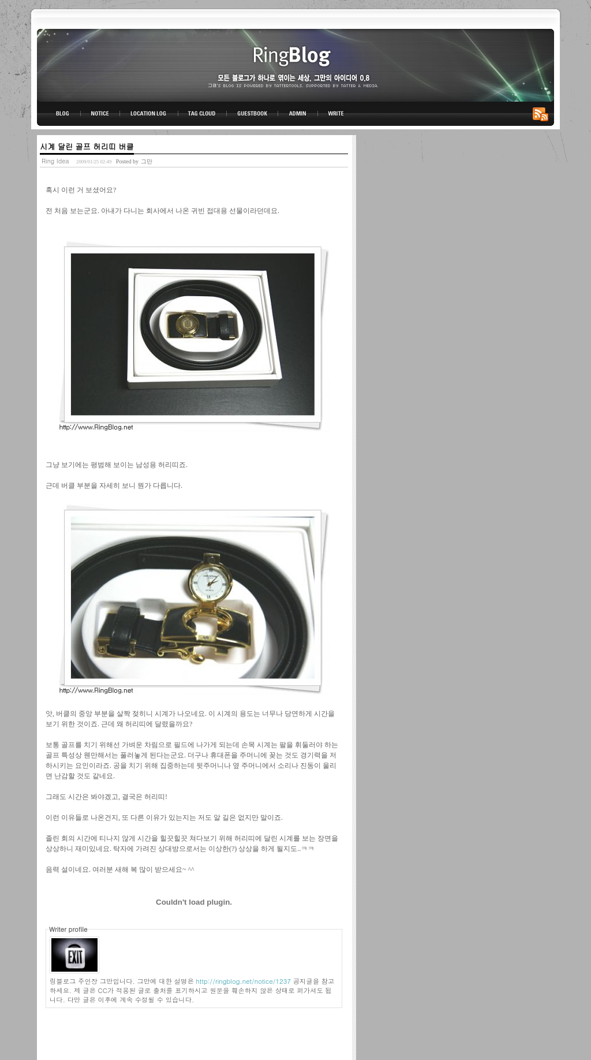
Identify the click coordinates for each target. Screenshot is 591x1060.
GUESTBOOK (252, 113)
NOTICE (101, 113)
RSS (542, 113)
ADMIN (298, 113)
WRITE (335, 113)
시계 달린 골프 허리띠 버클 (87, 146)
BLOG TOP (59, 113)
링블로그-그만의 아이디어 (295, 64)
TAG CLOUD (202, 113)
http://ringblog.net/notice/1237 (243, 981)
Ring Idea (55, 160)
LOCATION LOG (149, 113)
